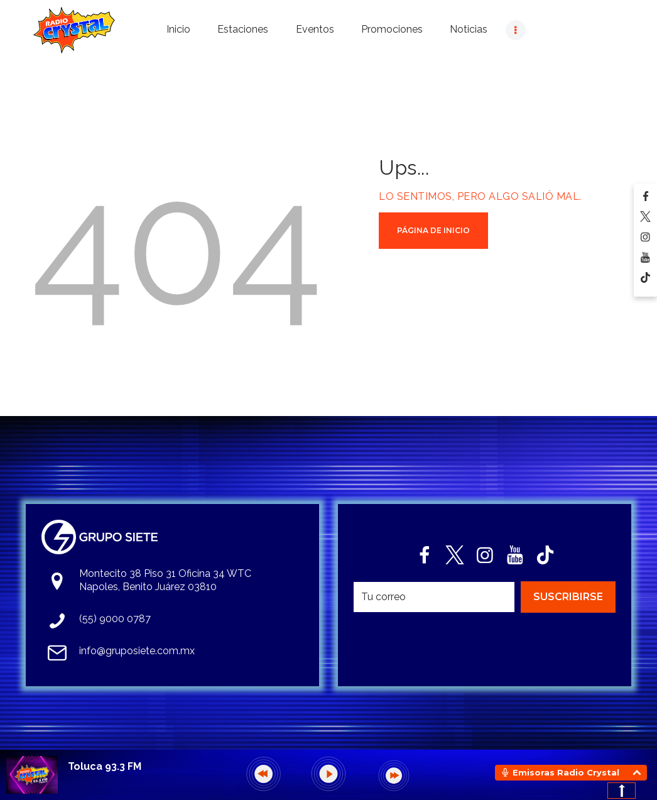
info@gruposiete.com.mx (137, 651)
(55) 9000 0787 (115, 619)
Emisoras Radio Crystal (566, 772)
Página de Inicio (433, 230)
